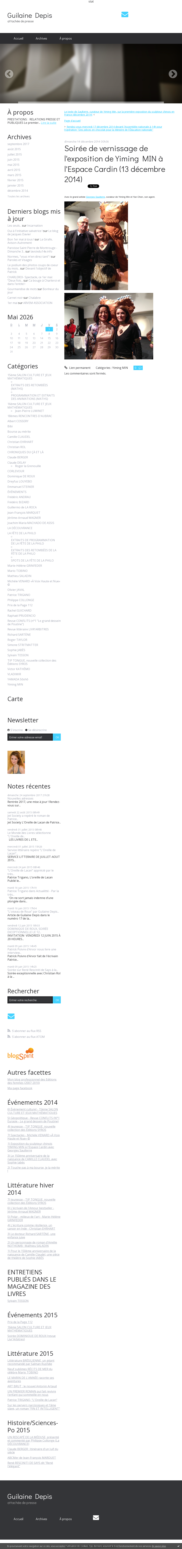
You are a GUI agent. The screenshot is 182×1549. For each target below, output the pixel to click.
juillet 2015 (14, 154)
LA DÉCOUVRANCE (19, 528)
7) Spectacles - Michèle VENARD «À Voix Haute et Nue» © (33, 1136)
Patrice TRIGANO (18, 595)
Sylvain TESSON (18, 655)
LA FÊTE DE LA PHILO (21, 533)
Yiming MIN (15, 684)
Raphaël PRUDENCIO (21, 615)
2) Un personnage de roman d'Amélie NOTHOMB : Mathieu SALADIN (32, 1244)
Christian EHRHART (20, 442)
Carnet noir (15, 298)
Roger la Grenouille (28, 466)
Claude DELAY (16, 462)
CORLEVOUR (15, 471)
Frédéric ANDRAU (19, 497)
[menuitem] (18, 38)
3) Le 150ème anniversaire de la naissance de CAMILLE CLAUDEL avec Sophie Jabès (32, 1159)
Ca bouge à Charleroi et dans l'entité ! (33, 282)
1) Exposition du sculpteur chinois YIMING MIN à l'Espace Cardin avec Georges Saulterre (30, 1147)
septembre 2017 (18, 144)
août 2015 (14, 149)
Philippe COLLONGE (20, 600)
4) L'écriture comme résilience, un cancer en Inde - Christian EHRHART (31, 1227)
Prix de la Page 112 (20, 605)
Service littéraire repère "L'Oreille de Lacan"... (31, 851)
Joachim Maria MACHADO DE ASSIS (30, 523)
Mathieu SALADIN (19, 576)
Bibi (10, 426)
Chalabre (35, 298)
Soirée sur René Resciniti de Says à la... (32, 970)
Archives (41, 38)
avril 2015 (13, 170)
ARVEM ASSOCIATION (37, 303)
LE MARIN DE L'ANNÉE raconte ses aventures (30, 1379)
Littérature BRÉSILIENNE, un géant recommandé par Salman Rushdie (30, 1362)
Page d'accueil (72, 120)
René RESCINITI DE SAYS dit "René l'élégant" (30, 1464)
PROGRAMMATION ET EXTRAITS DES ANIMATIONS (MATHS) (33, 397)
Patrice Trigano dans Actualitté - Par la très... (33, 892)
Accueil (18, 38)
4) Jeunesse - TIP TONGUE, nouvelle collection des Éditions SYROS (31, 1128)
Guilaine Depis (29, 15)
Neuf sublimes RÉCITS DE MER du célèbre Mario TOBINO (29, 1370)
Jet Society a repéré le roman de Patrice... (28, 817)
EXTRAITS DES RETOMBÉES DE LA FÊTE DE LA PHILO (33, 552)
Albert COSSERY (17, 421)
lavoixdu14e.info (41, 251)
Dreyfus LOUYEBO (19, 481)
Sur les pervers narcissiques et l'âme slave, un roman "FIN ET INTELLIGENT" (33, 1407)
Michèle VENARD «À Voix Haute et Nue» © (33, 583)
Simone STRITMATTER (22, 645)
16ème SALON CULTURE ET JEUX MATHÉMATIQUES (29, 405)
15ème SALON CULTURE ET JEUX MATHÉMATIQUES (29, 376)
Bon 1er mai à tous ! (20, 239)
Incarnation (35, 225)
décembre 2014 (17, 190)
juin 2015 (13, 159)
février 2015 (15, 180)
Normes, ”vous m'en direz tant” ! (28, 257)
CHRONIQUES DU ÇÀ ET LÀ (25, 452)
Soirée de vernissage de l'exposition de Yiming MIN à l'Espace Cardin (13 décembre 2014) (114, 163)
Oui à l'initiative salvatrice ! (24, 231)
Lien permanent (77, 368)
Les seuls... (14, 225)
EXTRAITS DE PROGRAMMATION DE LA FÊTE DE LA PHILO (33, 541)
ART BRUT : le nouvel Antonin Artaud (32, 1386)
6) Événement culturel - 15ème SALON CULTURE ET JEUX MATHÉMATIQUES (32, 1111)
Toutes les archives (18, 196)
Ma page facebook (19, 1088)
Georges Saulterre (95, 197)
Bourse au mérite (19, 431)
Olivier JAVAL (16, 590)
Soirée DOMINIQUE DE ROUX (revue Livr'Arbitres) (31, 1337)
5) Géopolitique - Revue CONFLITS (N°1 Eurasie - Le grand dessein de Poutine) (33, 1119)
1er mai (12, 303)
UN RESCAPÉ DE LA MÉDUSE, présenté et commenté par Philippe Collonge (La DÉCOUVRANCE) (33, 1440)
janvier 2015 (15, 185)
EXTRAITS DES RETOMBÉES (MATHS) (29, 387)
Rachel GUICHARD (19, 610)
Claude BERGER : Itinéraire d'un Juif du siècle (32, 1450)
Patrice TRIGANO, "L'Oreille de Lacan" (32, 1400)
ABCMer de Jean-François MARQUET (31, 1458)
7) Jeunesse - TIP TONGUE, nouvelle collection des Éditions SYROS (31, 1201)
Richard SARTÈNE (19, 634)
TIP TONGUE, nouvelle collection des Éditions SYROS (31, 662)
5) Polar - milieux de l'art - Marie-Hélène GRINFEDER (33, 1218)
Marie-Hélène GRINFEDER (24, 565)
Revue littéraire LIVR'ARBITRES (28, 629)
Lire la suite (48, 123)
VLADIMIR (14, 674)
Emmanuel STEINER (20, 486)
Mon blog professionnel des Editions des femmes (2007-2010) (32, 1081)
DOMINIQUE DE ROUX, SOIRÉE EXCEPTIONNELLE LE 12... (27, 930)
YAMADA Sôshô (17, 679)
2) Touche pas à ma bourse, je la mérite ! (33, 1169)
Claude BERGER (17, 457)
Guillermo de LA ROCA (22, 507)
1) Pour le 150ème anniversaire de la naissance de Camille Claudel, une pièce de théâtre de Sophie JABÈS (33, 1254)
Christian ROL (16, 447)
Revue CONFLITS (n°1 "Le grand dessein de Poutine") (34, 622)
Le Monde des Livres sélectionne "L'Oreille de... (29, 834)
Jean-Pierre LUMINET (29, 411)
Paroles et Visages (19, 260)
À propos (66, 38)
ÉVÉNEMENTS (16, 492)
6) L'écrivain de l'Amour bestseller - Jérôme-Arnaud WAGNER (30, 1209)
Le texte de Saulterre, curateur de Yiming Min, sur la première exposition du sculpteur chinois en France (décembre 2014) (119, 113)
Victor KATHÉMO (18, 669)
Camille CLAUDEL (18, 436)
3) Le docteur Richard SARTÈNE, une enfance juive (31, 1235)
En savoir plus (159, 1546)
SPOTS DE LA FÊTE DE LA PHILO (32, 560)
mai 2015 (13, 164)
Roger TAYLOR (17, 640)
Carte (15, 699)
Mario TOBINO (17, 571)
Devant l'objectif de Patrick (29, 270)
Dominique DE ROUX (21, 476)
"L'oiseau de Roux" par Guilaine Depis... (33, 912)
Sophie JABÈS (16, 650)
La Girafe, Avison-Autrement (30, 241)
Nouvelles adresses (20, 798)
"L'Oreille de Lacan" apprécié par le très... (30, 872)
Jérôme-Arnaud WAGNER (24, 518)
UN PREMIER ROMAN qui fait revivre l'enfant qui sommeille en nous (31, 1393)
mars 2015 (14, 175)
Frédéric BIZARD (18, 502)
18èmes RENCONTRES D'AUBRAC (29, 416)
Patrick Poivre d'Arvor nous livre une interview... (31, 951)
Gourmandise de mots (22, 289)
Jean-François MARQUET (23, 512)
